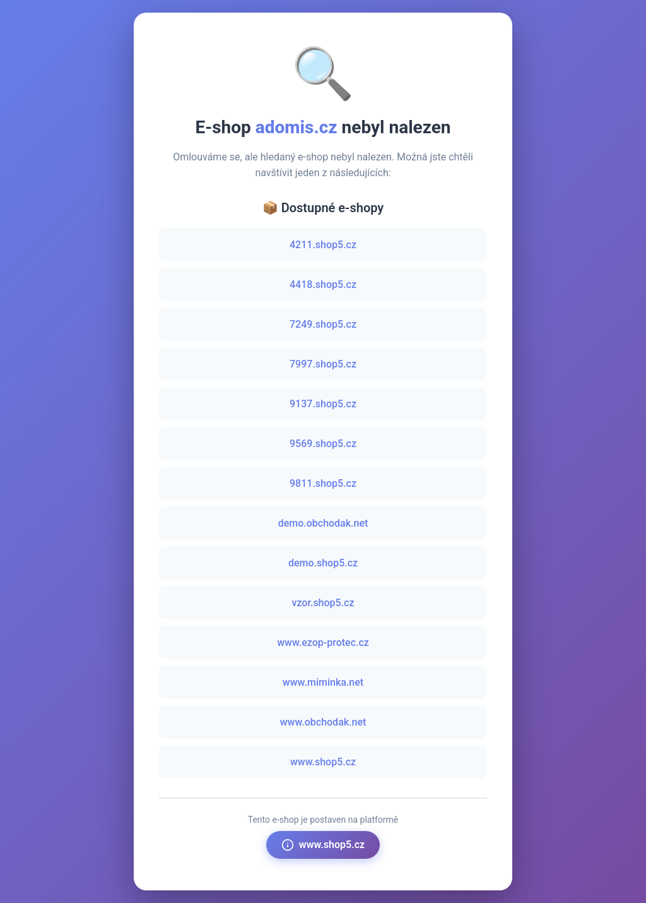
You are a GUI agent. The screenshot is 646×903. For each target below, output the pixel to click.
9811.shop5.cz (323, 483)
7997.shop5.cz (323, 364)
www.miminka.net (323, 682)
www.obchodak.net (323, 722)
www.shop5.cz (323, 762)
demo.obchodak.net (323, 523)
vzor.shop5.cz (322, 603)
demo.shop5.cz (323, 563)
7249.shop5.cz (323, 324)
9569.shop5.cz (323, 444)
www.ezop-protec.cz (323, 643)
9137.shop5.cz (323, 404)
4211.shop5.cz (323, 245)
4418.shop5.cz (323, 284)
